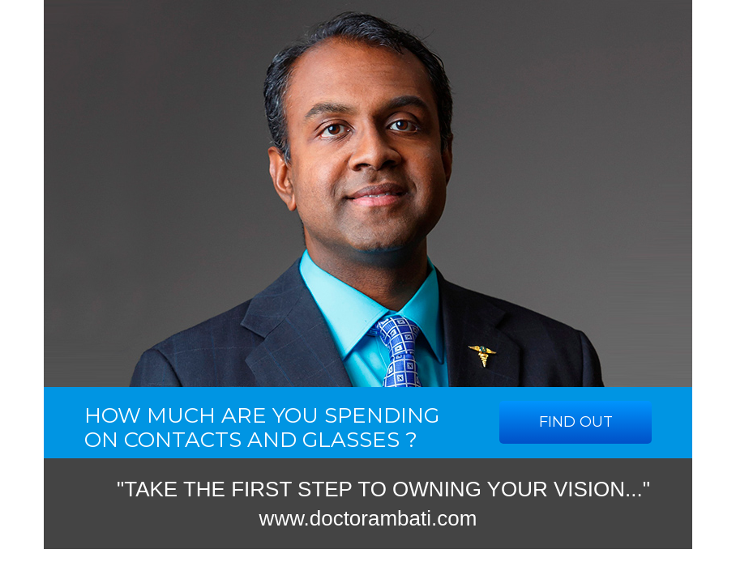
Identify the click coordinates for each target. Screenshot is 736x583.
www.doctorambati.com (368, 518)
